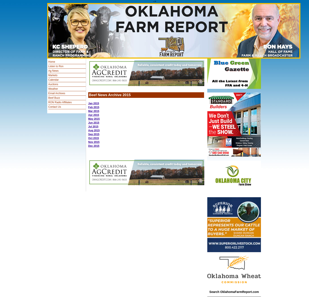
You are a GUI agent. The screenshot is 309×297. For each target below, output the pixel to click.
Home (51, 61)
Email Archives (56, 93)
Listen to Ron (56, 66)
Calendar (53, 79)
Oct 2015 (93, 138)
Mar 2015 (93, 111)
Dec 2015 (93, 145)
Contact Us (54, 106)
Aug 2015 (94, 130)
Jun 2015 (93, 122)
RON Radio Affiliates (60, 102)
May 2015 (94, 118)
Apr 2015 (93, 115)
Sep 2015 (93, 134)
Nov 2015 (94, 142)
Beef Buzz (54, 97)
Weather (53, 88)
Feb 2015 (93, 107)
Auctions (53, 84)
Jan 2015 (93, 103)
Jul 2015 (93, 126)
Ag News (53, 70)
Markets (53, 75)
